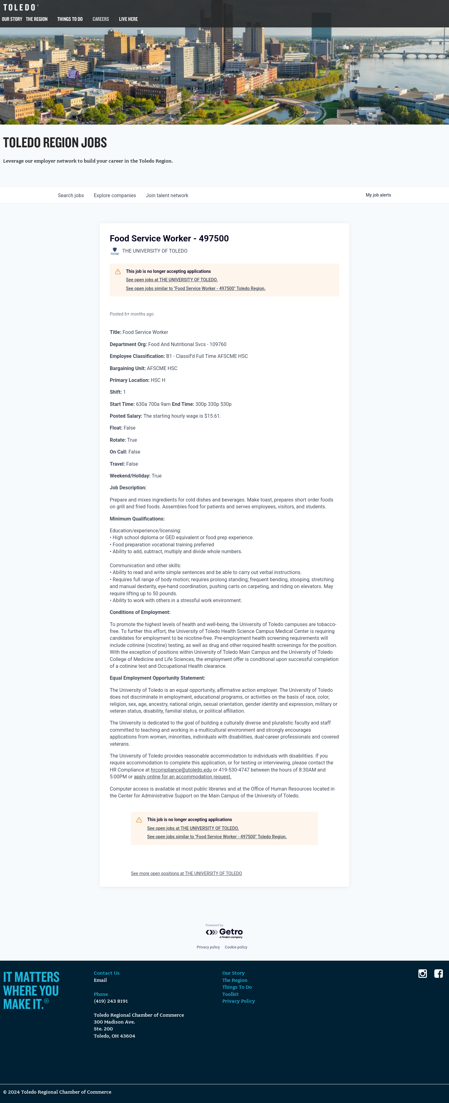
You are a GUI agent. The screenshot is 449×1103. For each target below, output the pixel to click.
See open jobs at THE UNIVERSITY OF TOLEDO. (172, 279)
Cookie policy (236, 947)
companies (115, 195)
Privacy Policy (238, 1001)
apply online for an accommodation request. (182, 777)
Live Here (128, 19)
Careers (101, 19)
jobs (71, 195)
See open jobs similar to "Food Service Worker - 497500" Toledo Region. (196, 288)
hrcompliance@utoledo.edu (181, 770)
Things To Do (70, 19)
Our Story (12, 19)
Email (100, 980)
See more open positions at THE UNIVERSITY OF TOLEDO (186, 873)
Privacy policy (208, 947)
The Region (36, 19)
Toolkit (230, 994)
